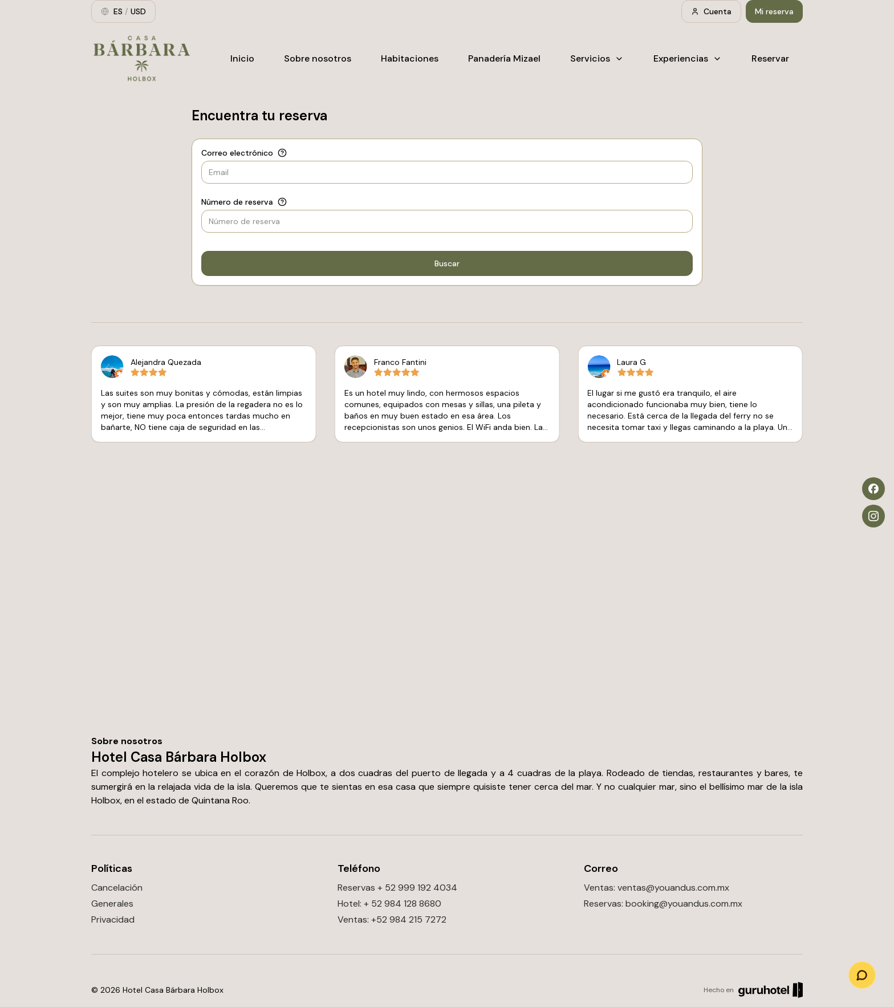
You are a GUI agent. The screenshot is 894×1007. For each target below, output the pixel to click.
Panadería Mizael (504, 58)
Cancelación (117, 888)
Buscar (447, 263)
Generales (112, 903)
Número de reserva (237, 202)
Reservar (770, 58)
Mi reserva (774, 11)
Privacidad (113, 919)
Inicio (242, 58)
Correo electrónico (237, 153)
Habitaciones (409, 58)
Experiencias (687, 58)
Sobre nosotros (317, 58)
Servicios (597, 58)
